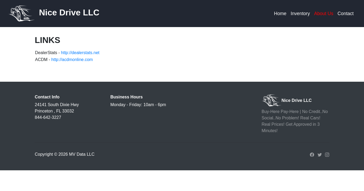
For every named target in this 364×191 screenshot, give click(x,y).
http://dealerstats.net (80, 52)
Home (280, 13)
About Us (323, 13)
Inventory (300, 13)
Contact (345, 13)
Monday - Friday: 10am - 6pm (138, 104)
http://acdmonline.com (72, 59)
